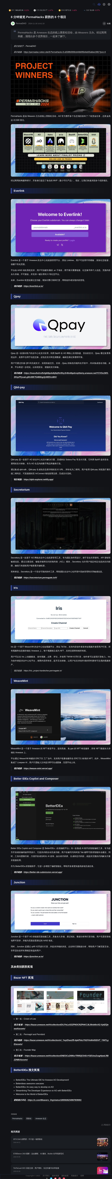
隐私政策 (64, 1176)
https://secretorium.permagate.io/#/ (40, 578)
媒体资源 (55, 1176)
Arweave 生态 (40, 1119)
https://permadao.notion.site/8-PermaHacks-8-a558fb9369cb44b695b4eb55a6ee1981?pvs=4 (65, 52)
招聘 (82, 1176)
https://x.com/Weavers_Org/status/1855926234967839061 (55, 1100)
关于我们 (46, 1176)
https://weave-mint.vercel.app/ (38, 768)
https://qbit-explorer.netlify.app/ (38, 479)
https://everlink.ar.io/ (33, 286)
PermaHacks (17, 1119)
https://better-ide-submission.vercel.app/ (43, 872)
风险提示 (74, 1176)
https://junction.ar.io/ (33, 956)
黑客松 (28, 1119)
